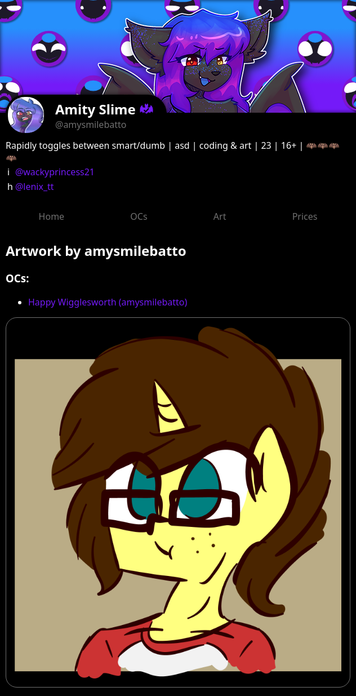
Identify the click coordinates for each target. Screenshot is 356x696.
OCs (138, 216)
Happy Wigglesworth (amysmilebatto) (107, 302)
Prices (305, 216)
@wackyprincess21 (55, 172)
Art (219, 216)
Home (52, 216)
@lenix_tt (34, 186)
